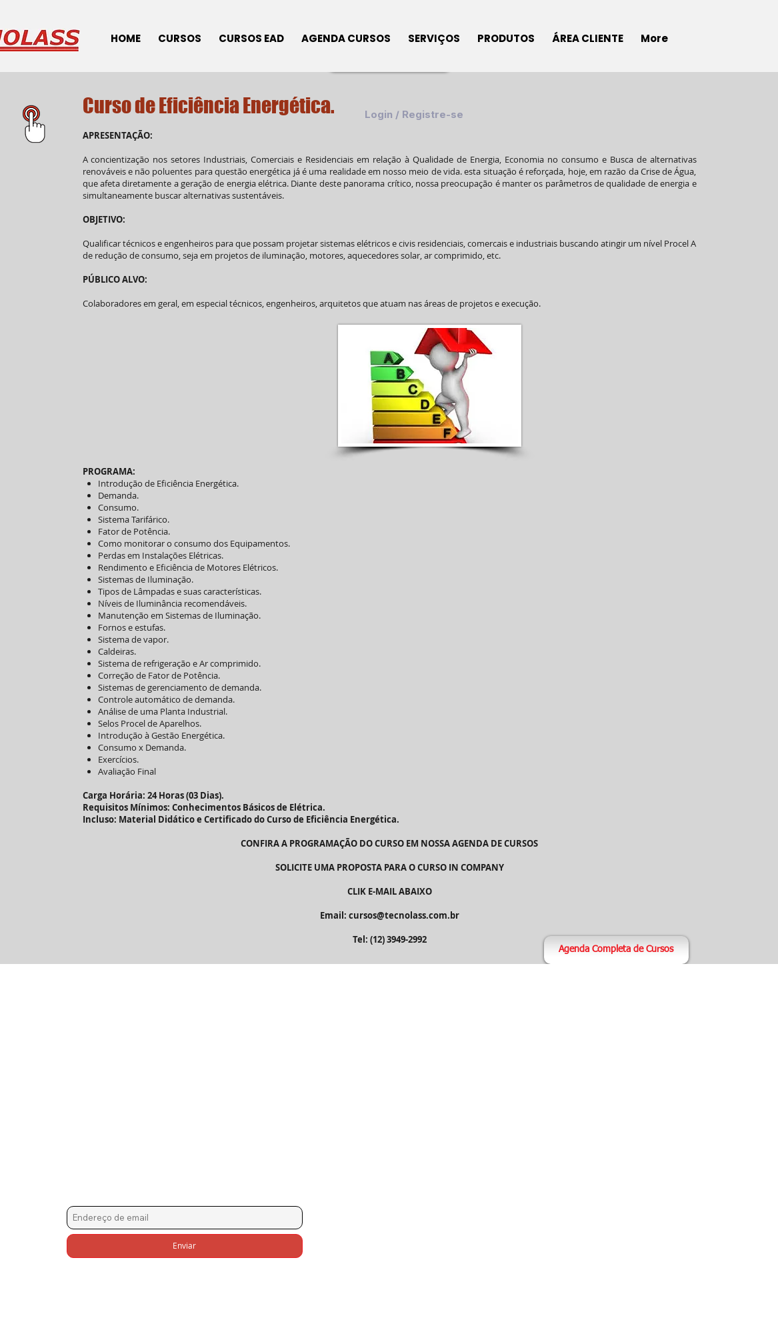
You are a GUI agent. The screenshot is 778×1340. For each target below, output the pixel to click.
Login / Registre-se (414, 115)
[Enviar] (185, 1246)
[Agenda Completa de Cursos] (616, 950)
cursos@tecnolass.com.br (404, 915)
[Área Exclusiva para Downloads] (34, 124)
